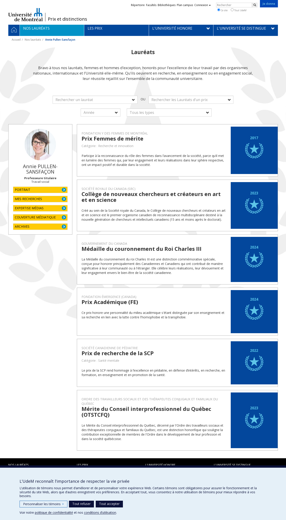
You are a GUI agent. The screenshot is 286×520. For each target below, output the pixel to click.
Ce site (222, 10)
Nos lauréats (33, 40)
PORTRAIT (22, 189)
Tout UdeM (238, 10)
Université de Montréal (25, 14)
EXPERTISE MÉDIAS (29, 208)
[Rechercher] (254, 5)
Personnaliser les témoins (43, 504)
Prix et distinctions (67, 19)
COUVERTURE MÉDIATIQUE (35, 217)
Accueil (16, 40)
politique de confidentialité (54, 512)
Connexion (202, 5)
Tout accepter (109, 504)
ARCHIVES (22, 226)
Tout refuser (81, 504)
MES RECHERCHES (28, 199)
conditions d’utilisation (100, 512)
